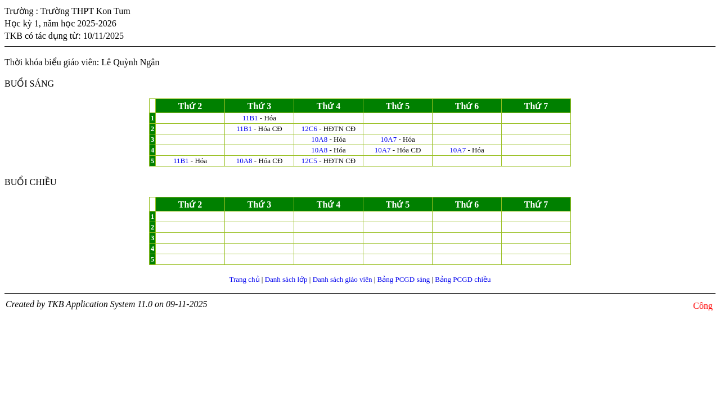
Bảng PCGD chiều (462, 279)
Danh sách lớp (286, 279)
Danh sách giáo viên (342, 279)
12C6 (309, 128)
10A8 (319, 139)
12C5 (309, 160)
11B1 (250, 118)
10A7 (388, 139)
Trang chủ (244, 279)
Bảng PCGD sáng (403, 279)
